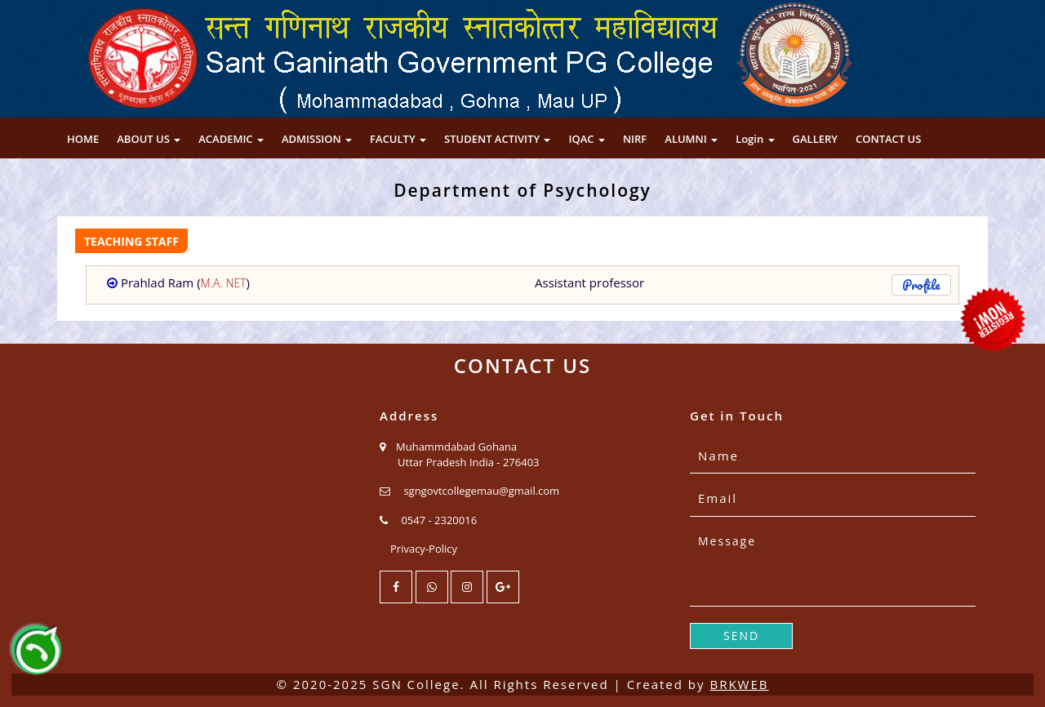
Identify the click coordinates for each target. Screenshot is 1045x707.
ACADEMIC (231, 138)
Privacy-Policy (423, 548)
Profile (921, 285)
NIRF (635, 138)
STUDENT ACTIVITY (497, 138)
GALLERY (815, 138)
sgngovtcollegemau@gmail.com (481, 490)
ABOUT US (148, 138)
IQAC (586, 138)
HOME (83, 138)
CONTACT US (888, 138)
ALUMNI (691, 138)
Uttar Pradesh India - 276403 (468, 462)
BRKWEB (738, 684)
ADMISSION (317, 138)
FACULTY (398, 138)
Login (755, 138)
